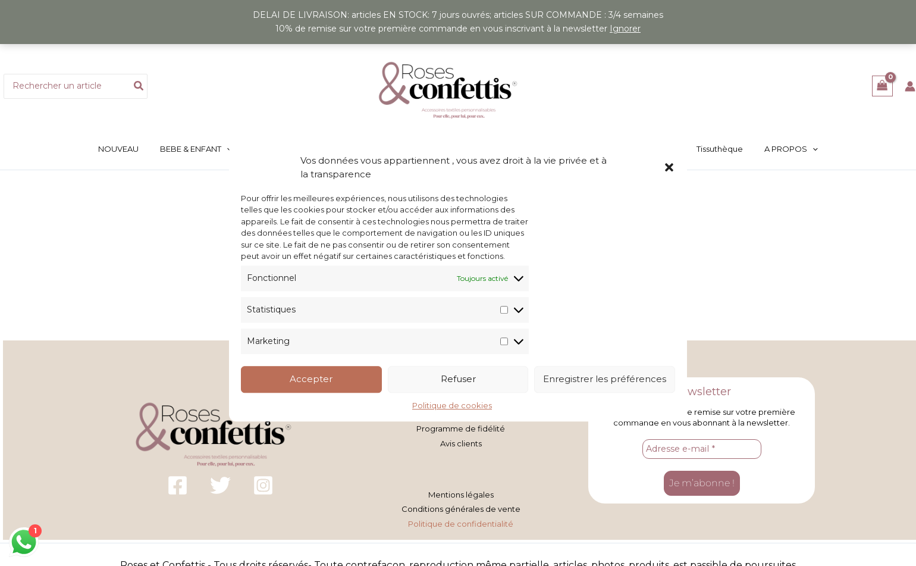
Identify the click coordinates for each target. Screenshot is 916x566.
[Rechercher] (139, 86)
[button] (669, 167)
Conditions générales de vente (460, 505)
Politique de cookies (452, 405)
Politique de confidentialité (460, 519)
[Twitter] (220, 483)
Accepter (311, 379)
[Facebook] (177, 483)
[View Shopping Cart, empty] (882, 86)
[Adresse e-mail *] (701, 447)
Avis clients (461, 441)
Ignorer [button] (625, 28)
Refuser (458, 379)
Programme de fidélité (460, 427)
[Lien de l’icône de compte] (910, 86)
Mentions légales (461, 491)
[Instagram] (263, 483)
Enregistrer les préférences (604, 379)
